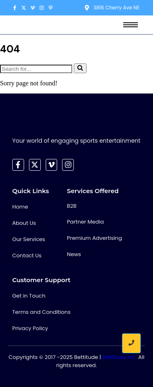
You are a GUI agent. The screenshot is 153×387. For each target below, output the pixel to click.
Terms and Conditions (41, 312)
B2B (71, 206)
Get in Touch (28, 296)
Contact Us (27, 255)
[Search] (36, 69)
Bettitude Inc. (119, 357)
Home (20, 207)
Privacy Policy (30, 328)
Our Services (28, 239)
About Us (24, 223)
